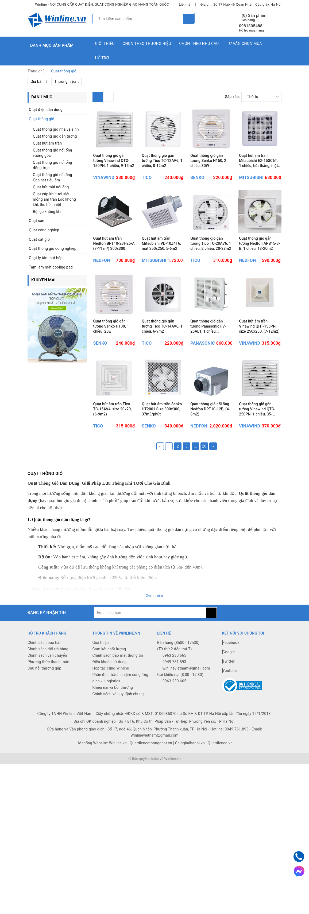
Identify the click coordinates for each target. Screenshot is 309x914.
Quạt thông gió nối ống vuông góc (52, 153)
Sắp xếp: (232, 97)
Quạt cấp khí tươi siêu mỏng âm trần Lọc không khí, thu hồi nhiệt (54, 199)
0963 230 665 (174, 700)
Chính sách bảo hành (46, 687)
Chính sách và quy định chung (118, 738)
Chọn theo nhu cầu (199, 43)
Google (228, 696)
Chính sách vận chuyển (47, 700)
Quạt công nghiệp (44, 230)
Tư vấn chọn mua (244, 43)
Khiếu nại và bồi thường (112, 732)
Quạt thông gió (41, 119)
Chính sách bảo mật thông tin (117, 700)
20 (204, 491)
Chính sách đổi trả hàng (48, 693)
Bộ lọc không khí (47, 211)
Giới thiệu (105, 43)
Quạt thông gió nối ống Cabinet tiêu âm (52, 177)
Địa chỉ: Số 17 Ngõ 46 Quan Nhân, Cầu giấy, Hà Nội (240, 4)
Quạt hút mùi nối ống (51, 187)
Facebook (231, 687)
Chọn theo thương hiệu (147, 43)
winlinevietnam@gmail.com (186, 713)
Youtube (229, 715)
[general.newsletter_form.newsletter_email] (150, 657)
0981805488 (250, 26)
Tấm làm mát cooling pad (51, 267)
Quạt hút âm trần (47, 143)
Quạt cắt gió (39, 239)
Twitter (228, 705)
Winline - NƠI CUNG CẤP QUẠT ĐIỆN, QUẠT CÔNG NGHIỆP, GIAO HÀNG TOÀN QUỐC (102, 4)
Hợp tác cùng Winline (110, 713)
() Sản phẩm (254, 17)
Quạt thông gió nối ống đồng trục (52, 165)
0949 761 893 (174, 706)
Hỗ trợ (102, 58)
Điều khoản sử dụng (109, 706)
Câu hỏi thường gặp (44, 713)
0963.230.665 (174, 726)
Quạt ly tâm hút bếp (46, 258)
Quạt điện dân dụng (46, 109)
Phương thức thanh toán (48, 706)
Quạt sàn (36, 221)
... (195, 491)
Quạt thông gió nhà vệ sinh (56, 129)
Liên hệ (184, 4)
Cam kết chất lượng (109, 693)
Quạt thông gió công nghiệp (52, 248)
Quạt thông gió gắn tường (55, 136)
